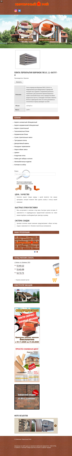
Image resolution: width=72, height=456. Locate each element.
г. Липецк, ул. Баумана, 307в (22, 262)
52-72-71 (20, 273)
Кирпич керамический (46, 40)
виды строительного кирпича (25, 183)
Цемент (16, 152)
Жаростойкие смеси (20, 149)
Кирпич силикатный (25, 40)
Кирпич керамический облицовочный (26, 125)
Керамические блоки (21, 134)
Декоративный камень (21, 143)
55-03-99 (20, 269)
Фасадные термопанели (22, 146)
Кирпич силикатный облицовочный (25, 122)
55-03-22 (20, 266)
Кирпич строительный (21, 128)
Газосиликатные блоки (21, 131)
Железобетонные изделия (22, 161)
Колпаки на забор (20, 164)
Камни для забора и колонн (23, 158)
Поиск (16, 171)
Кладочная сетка (19, 155)
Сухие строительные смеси (23, 137)
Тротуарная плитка (20, 140)
